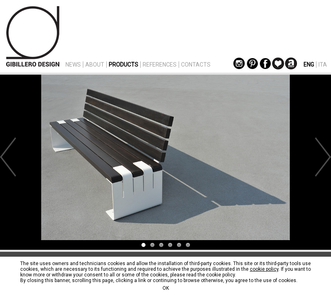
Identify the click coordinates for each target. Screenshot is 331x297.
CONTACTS (196, 64)
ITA (322, 64)
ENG (309, 64)
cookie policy (264, 269)
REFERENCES (160, 64)
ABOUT (94, 64)
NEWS (73, 64)
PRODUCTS (123, 64)
